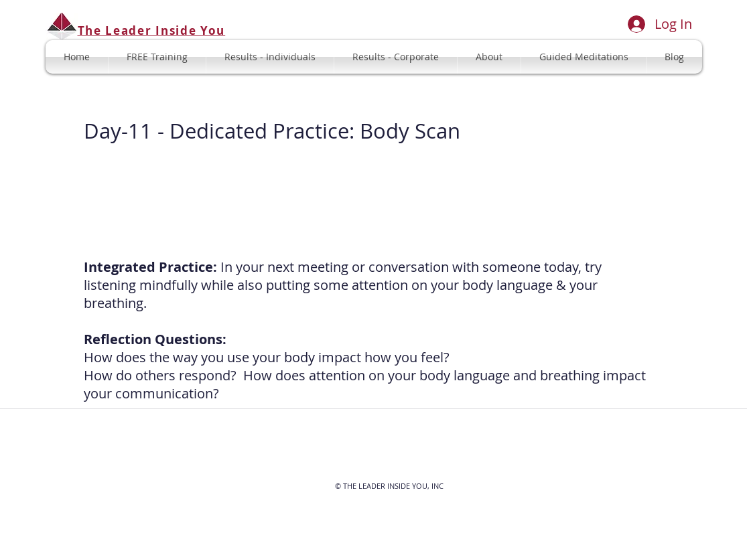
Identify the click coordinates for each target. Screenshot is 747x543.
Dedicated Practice (259, 131)
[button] (584, 57)
